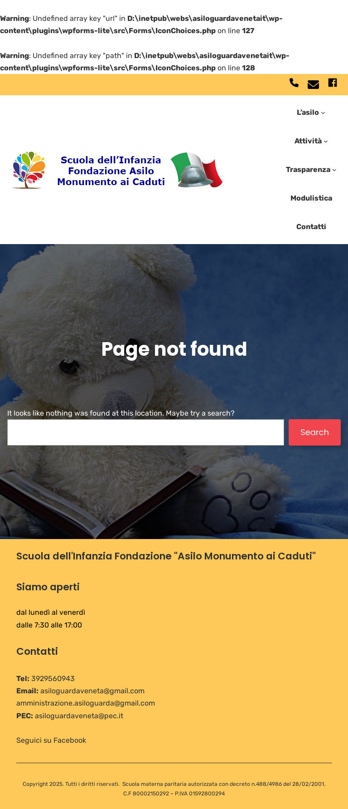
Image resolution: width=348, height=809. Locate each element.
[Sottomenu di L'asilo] (323, 112)
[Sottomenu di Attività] (326, 141)
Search (314, 432)
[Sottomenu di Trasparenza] (334, 169)
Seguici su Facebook (51, 740)
